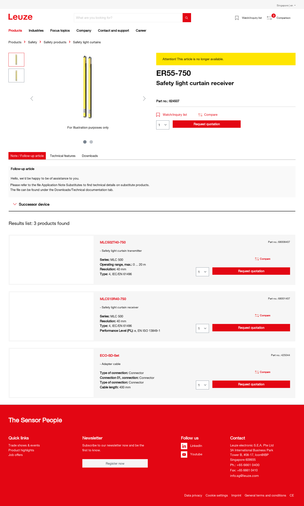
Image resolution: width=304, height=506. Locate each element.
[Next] (144, 98)
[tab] (27, 155)
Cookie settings (217, 495)
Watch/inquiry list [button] (171, 114)
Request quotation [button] (207, 124)
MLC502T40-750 (113, 242)
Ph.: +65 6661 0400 (244, 465)
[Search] (187, 17)
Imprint (236, 495)
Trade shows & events (24, 445)
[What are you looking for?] (128, 17)
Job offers (15, 455)
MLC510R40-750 (113, 299)
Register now (115, 463)
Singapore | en (285, 5)
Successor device (31, 204)
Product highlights (21, 450)
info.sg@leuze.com (244, 475)
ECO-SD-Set (109, 355)
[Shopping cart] (293, 16)
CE (292, 495)
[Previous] (31, 98)
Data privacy (193, 495)
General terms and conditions (265, 495)
